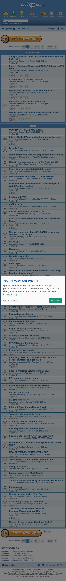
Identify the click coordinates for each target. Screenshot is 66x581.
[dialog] (33, 290)
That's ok (55, 300)
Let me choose (10, 300)
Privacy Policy (10, 294)
